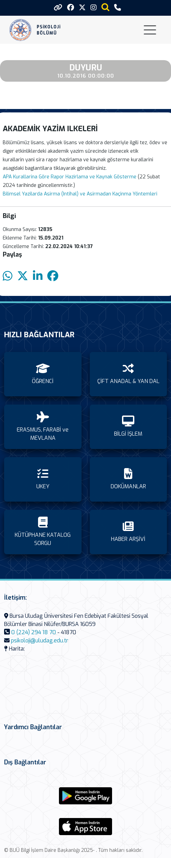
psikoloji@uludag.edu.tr (39, 640)
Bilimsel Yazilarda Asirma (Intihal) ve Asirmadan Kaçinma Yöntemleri (80, 194)
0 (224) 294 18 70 (33, 632)
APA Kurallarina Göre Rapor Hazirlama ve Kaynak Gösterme (69, 177)
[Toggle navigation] (150, 30)
